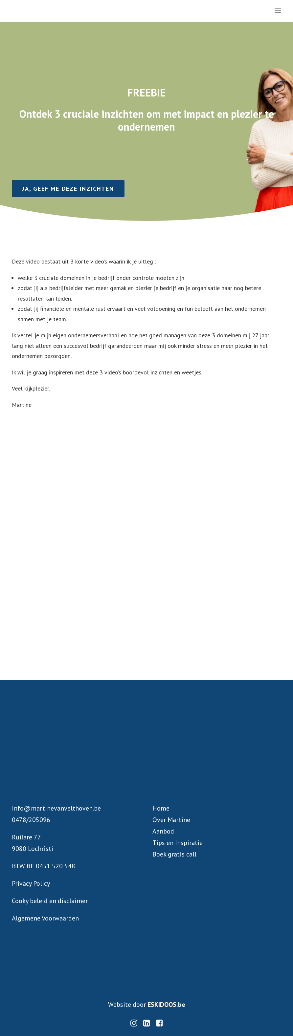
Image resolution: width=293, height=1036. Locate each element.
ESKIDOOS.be (166, 1004)
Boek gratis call (174, 854)
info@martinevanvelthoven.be (56, 808)
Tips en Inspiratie (177, 842)
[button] (278, 11)
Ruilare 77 (26, 837)
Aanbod (163, 831)
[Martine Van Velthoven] (68, 11)
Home (160, 808)
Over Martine (171, 819)
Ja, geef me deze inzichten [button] (68, 188)
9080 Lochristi (32, 848)
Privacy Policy (31, 883)
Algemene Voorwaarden (45, 918)
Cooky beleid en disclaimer (50, 901)
